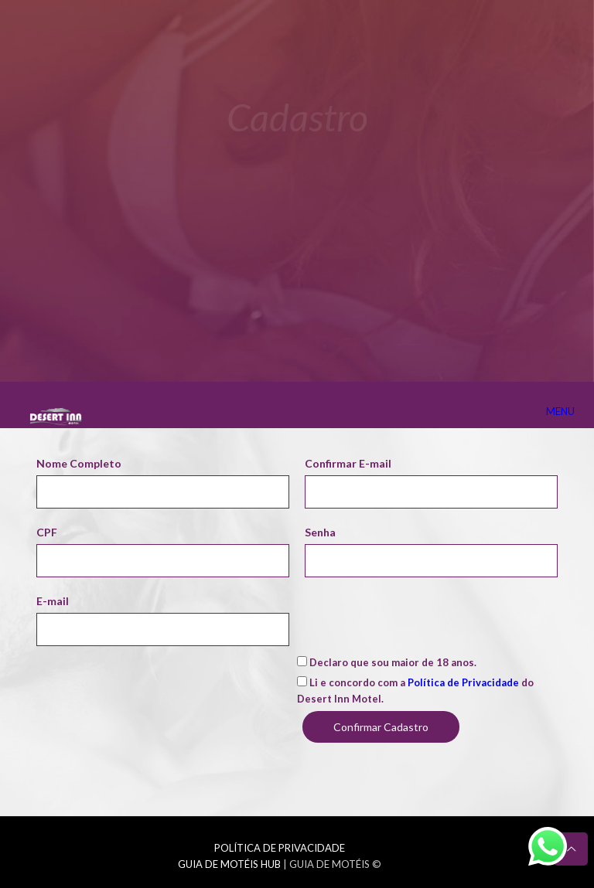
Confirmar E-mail (348, 463)
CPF (46, 532)
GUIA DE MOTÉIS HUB (229, 864)
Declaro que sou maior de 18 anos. (386, 662)
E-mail (52, 600)
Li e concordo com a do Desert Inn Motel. (415, 690)
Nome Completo (78, 463)
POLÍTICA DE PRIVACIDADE (279, 848)
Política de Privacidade (463, 682)
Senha (320, 532)
